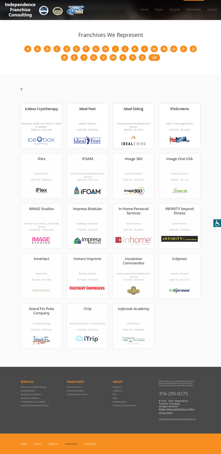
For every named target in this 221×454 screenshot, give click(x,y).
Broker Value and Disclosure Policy (176, 409)
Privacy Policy (166, 412)
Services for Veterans (30, 398)
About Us (117, 387)
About (159, 9)
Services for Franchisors (31, 394)
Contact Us (117, 390)
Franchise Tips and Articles (124, 405)
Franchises (194, 9)
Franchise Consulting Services (33, 387)
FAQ (114, 394)
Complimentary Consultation (33, 401)
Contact (212, 9)
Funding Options (28, 390)
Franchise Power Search (77, 394)
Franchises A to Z (74, 387)
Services (175, 9)
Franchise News (119, 401)
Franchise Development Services (35, 405)
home (24, 443)
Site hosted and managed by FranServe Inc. (177, 419)
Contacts (90, 443)
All (154, 57)
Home (145, 9)
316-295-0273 (173, 393)
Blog (115, 398)
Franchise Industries (75, 390)
